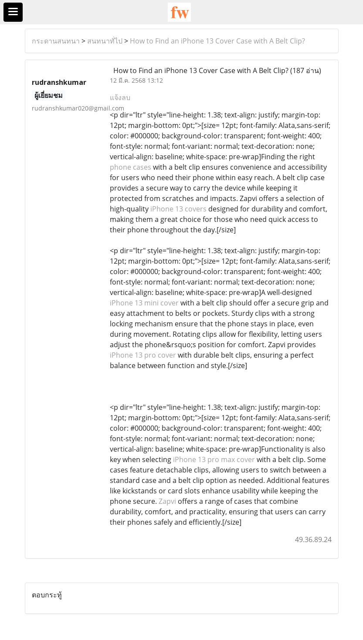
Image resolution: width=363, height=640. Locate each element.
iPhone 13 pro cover (143, 355)
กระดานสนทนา (56, 41)
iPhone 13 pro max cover (214, 459)
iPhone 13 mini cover (144, 303)
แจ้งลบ (120, 97)
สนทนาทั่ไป (104, 41)
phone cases (130, 167)
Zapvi (167, 501)
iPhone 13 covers (178, 209)
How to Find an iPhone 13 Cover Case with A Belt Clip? (217, 41)
